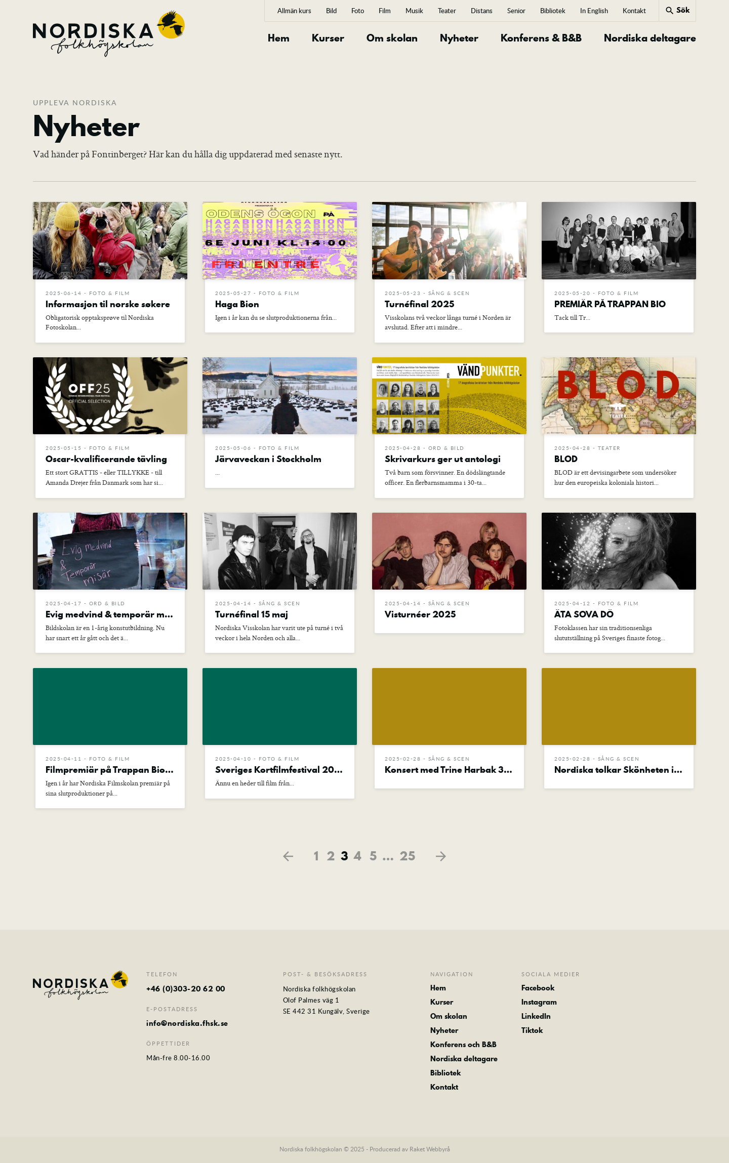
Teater (447, 10)
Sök (677, 10)
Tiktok (532, 1032)
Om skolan (392, 38)
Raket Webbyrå (430, 1151)
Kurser (328, 38)
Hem (279, 38)
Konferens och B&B (463, 1046)
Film (385, 10)
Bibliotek (552, 10)
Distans (482, 10)
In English (594, 10)
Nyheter (459, 38)
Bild (331, 10)
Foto (357, 10)
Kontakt (634, 10)
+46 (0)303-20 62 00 (185, 990)
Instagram (539, 1003)
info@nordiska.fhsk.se (187, 1024)
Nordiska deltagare (650, 38)
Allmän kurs (294, 10)
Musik (414, 10)
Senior (516, 10)
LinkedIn (536, 1017)
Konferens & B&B (541, 38)
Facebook (537, 989)
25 (407, 857)
